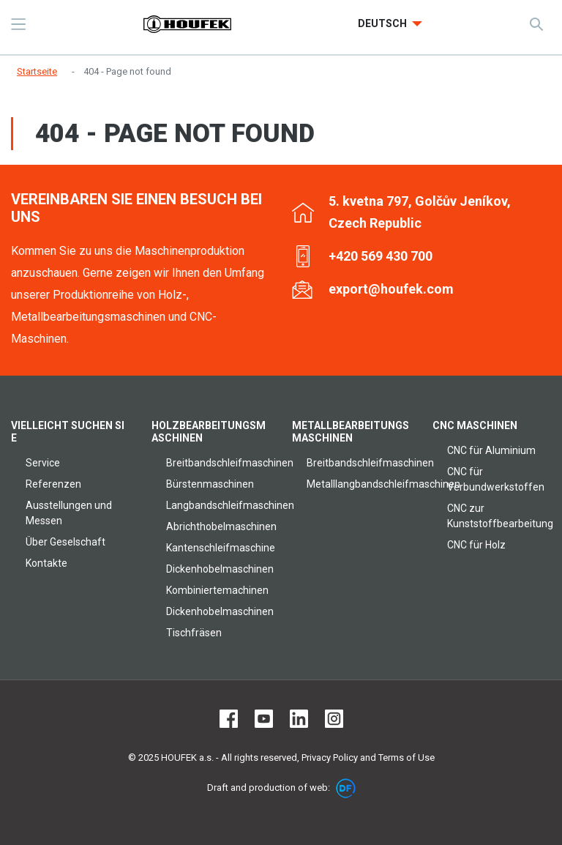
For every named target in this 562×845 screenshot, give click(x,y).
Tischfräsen (194, 633)
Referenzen (53, 484)
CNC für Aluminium (491, 450)
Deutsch (383, 23)
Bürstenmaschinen (210, 484)
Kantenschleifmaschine (220, 548)
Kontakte (46, 563)
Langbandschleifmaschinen (230, 505)
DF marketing (346, 788)
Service (43, 463)
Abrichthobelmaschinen (221, 526)
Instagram (334, 719)
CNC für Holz (476, 545)
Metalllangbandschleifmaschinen (383, 484)
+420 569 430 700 (380, 256)
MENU (18, 24)
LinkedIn (299, 719)
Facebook (229, 719)
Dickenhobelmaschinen (220, 569)
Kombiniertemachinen (217, 590)
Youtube (264, 719)
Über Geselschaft (65, 542)
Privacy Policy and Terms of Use (368, 757)
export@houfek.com (391, 289)
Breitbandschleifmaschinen (229, 463)
